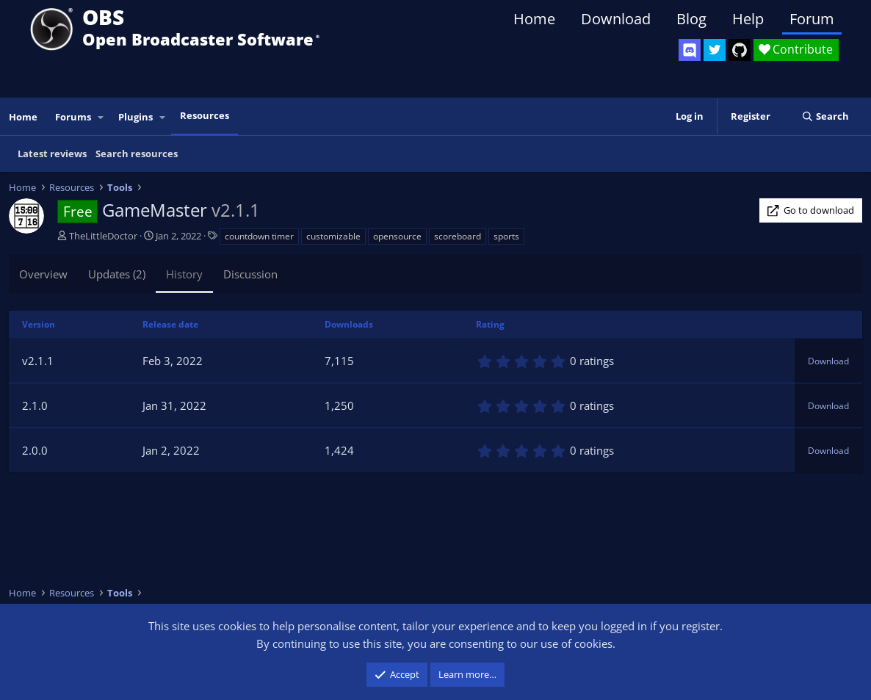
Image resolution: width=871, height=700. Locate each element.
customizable (333, 236)
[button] (101, 117)
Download (616, 19)
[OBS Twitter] (715, 50)
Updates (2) (116, 274)
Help (748, 19)
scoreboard (457, 236)
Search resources (136, 153)
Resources (204, 115)
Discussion (250, 274)
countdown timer (259, 236)
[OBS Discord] (690, 50)
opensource (397, 236)
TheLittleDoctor (103, 235)
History (184, 274)
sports (506, 236)
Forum (811, 19)
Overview (43, 274)
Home (534, 19)
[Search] (825, 116)
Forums (73, 116)
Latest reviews (52, 153)
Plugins (135, 116)
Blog (691, 19)
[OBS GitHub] (740, 50)
